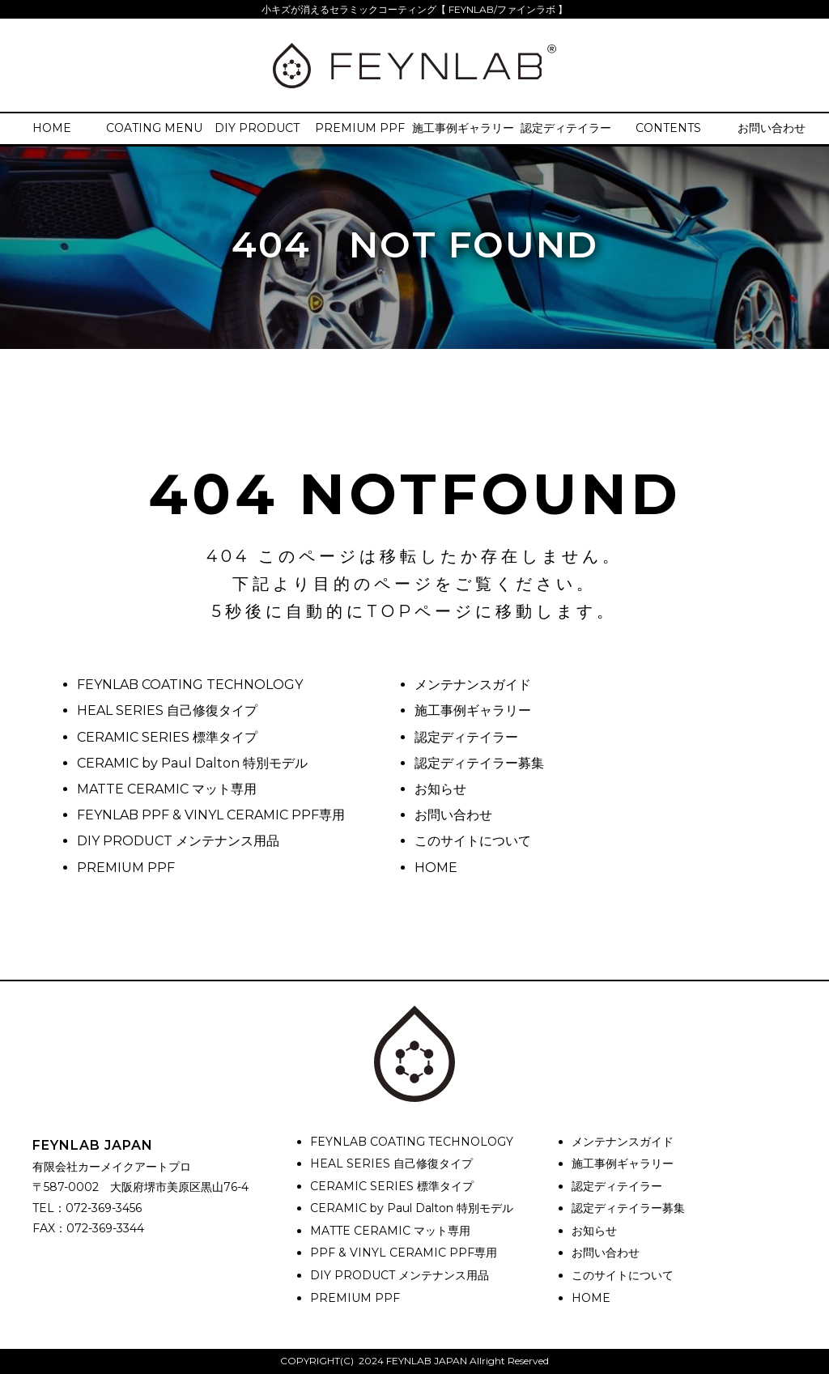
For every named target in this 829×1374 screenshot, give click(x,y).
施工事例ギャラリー (463, 128)
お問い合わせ (772, 128)
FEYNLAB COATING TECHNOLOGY (190, 684)
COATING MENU (154, 128)
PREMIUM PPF (360, 128)
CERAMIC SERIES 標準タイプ (167, 737)
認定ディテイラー (566, 128)
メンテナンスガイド (472, 684)
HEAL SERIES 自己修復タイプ (167, 710)
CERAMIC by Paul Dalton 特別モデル (192, 763)
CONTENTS (668, 128)
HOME (51, 128)
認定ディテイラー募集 (479, 763)
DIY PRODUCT (257, 128)
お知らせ (440, 789)
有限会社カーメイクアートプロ (111, 1166)
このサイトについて (472, 841)
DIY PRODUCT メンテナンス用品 (178, 841)
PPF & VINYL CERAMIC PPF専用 (403, 1252)
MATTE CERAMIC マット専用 (167, 789)
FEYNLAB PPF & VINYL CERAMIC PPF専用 (211, 815)
